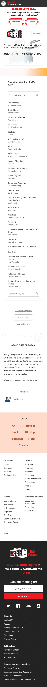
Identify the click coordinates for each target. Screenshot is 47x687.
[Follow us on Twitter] (8, 606)
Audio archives (10, 475)
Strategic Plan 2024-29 (13, 627)
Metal (31, 438)
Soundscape (30, 482)
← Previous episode (23, 310)
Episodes (8, 471)
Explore (28, 460)
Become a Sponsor (12, 668)
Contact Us (9, 620)
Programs (29, 468)
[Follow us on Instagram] (38, 606)
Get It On (11, 132)
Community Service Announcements (19, 679)
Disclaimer (8, 635)
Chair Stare (13, 110)
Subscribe (16, 21)
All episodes (23, 317)
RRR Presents (9, 508)
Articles (28, 485)
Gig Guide (8, 511)
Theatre (23, 445)
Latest (6, 464)
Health (16, 432)
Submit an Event (11, 522)
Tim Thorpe (29, 47)
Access (7, 624)
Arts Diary (8, 515)
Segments (8, 468)
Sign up (23, 596)
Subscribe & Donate (34, 497)
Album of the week (33, 478)
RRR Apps (24, 573)
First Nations (27, 425)
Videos (28, 489)
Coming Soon (10, 501)
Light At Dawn (14, 190)
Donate (32, 21)
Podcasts (29, 471)
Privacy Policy (10, 639)
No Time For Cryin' (16, 139)
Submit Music (9, 657)
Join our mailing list (23, 582)
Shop (6, 533)
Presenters (29, 475)
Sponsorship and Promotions (17, 664)
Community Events (12, 518)
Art (13, 425)
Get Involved (9, 646)
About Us (8, 616)
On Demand (9, 460)
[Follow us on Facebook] (18, 606)
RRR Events (9, 504)
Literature (17, 438)
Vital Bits (20, 45)
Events (7, 497)
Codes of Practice (11, 631)
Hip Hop (30, 432)
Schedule (29, 464)
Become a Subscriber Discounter (18, 672)
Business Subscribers (13, 675)
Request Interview (11, 653)
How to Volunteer (11, 649)
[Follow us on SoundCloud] (28, 606)
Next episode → (23, 324)
